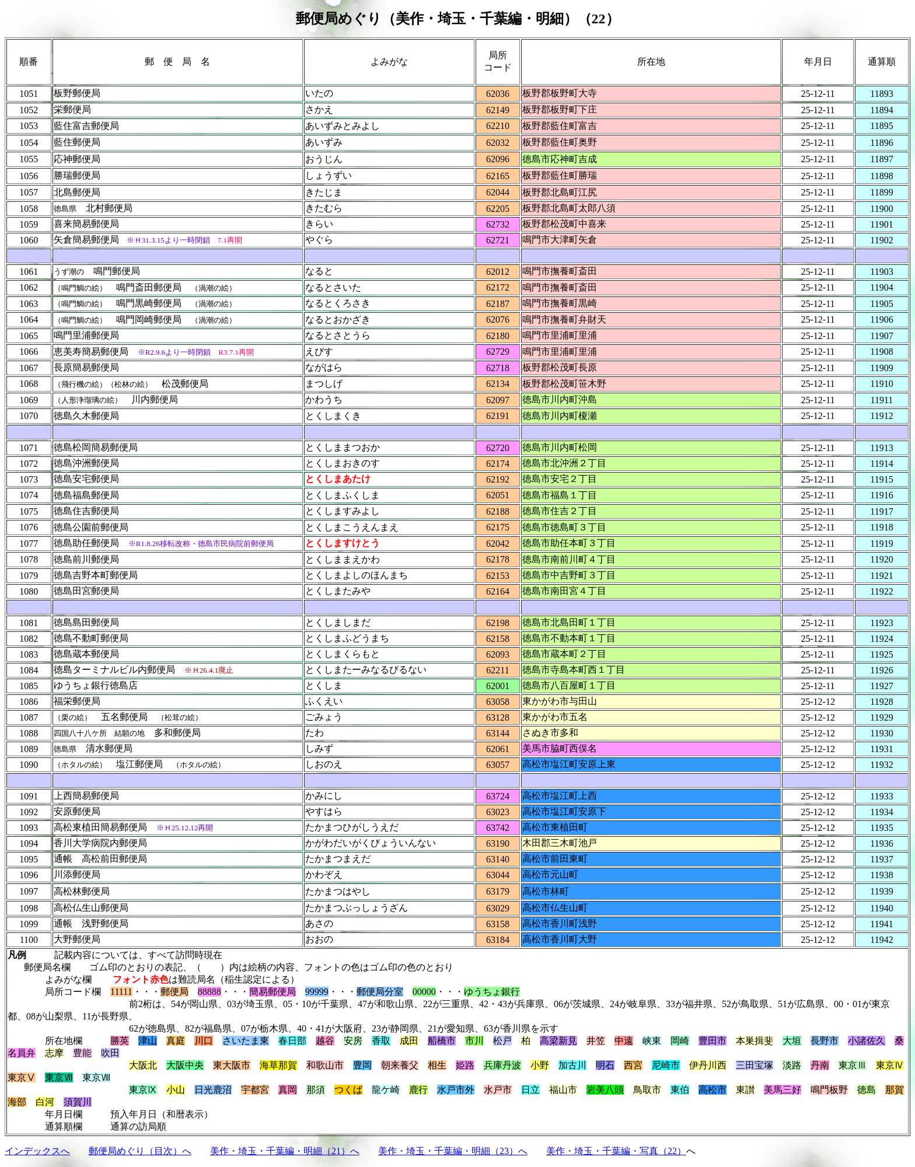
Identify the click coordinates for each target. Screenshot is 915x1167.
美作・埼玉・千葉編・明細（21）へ (284, 1151)
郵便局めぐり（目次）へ (140, 1151)
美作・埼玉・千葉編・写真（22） (616, 1151)
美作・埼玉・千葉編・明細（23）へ (453, 1151)
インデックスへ (37, 1151)
